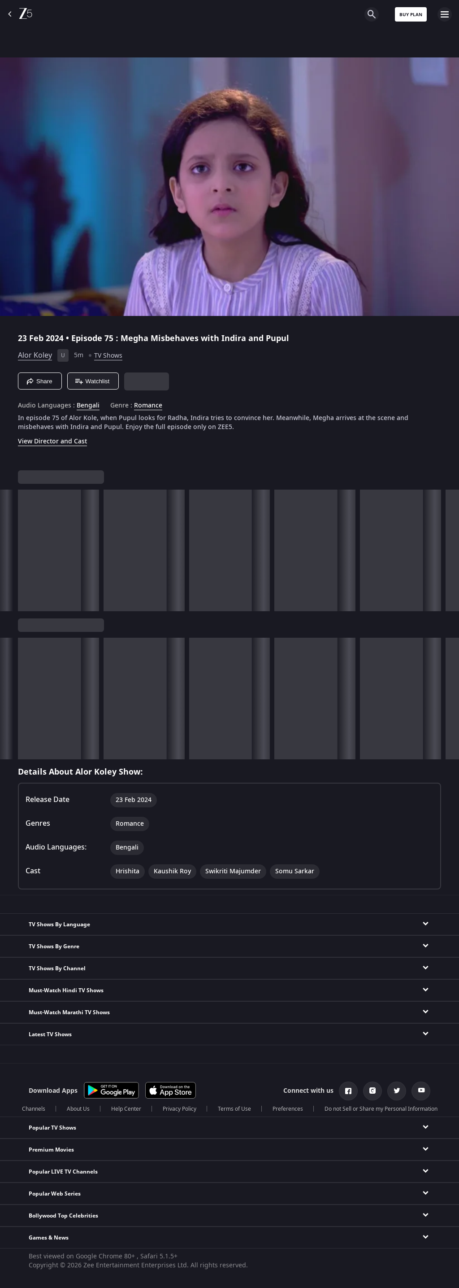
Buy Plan (410, 14)
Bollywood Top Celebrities (63, 1215)
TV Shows (108, 355)
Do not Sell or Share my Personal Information (381, 1109)
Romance (148, 405)
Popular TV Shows (52, 1127)
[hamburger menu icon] (444, 14)
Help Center (126, 1109)
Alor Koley (35, 355)
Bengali (88, 405)
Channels (33, 1109)
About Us (78, 1109)
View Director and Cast (52, 441)
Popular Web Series (55, 1193)
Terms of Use (234, 1109)
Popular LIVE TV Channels (63, 1171)
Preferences (288, 1109)
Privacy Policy (179, 1109)
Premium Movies (51, 1149)
